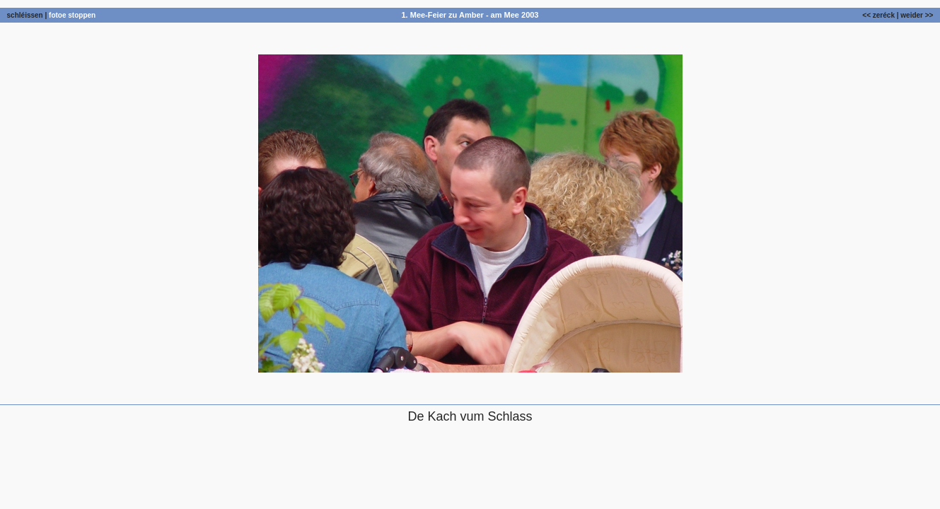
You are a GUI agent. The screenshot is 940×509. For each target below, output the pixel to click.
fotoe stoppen (72, 15)
